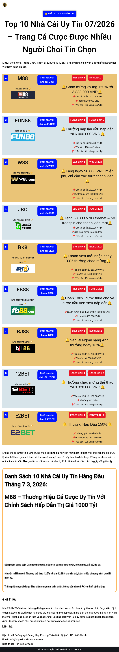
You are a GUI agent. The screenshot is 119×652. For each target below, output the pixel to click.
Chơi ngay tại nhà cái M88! (47, 79)
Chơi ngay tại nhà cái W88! (47, 164)
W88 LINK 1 (79, 162)
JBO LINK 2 (95, 209)
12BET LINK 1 (77, 373)
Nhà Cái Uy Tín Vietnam (70, 649)
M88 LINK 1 (79, 77)
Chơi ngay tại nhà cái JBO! (47, 211)
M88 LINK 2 (95, 77)
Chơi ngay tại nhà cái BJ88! (47, 333)
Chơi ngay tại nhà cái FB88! (47, 291)
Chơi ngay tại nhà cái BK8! (47, 248)
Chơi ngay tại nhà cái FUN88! (47, 122)
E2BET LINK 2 (96, 415)
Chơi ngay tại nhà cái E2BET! (47, 417)
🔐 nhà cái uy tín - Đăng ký (59, 13)
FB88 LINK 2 (96, 289)
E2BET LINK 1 (77, 415)
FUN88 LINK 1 (77, 120)
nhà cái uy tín (83, 62)
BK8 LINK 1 (79, 246)
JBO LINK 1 (79, 209)
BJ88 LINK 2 (95, 331)
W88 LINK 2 (95, 162)
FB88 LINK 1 (78, 289)
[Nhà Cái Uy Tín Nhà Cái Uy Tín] (5, 4)
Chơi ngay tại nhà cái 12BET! (47, 375)
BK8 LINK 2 (95, 246)
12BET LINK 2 (96, 373)
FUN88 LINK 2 (96, 120)
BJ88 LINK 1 (78, 331)
